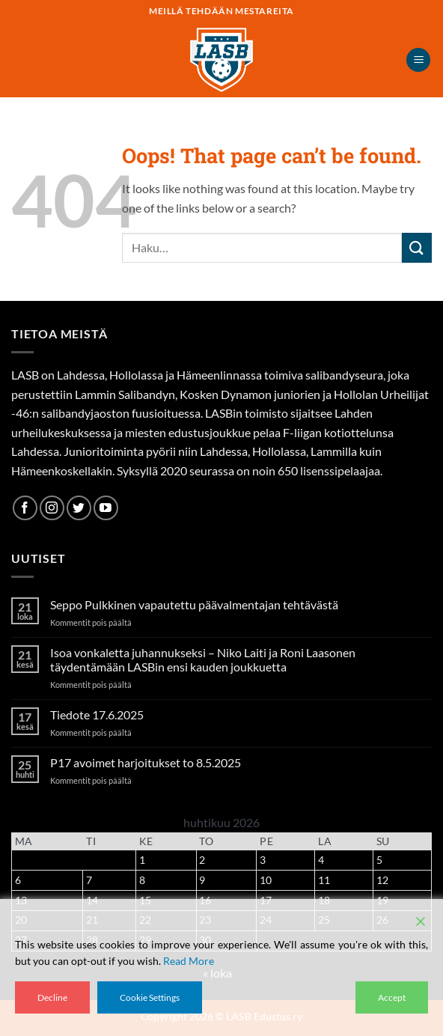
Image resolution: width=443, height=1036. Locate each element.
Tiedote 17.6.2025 (97, 714)
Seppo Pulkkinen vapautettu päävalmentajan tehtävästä (194, 604)
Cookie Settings (150, 997)
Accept (392, 997)
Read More (188, 960)
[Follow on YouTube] (106, 508)
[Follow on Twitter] (79, 508)
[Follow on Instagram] (52, 508)
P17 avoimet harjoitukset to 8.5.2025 (145, 762)
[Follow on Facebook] (25, 508)
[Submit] (417, 247)
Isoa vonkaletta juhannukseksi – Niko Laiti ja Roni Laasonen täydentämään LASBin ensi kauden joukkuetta (202, 659)
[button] (418, 60)
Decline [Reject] (52, 997)
